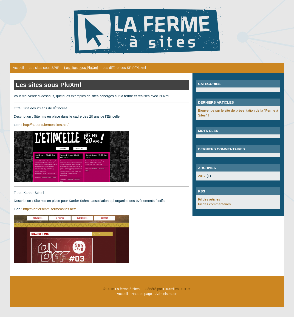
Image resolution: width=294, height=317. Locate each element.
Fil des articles (209, 199)
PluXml (168, 289)
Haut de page (141, 294)
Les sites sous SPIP (44, 68)
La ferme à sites (127, 289)
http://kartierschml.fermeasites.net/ (49, 209)
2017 (202, 176)
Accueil (18, 68)
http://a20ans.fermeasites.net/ (45, 125)
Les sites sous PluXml (81, 68)
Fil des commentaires (214, 204)
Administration (166, 294)
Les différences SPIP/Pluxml (124, 68)
